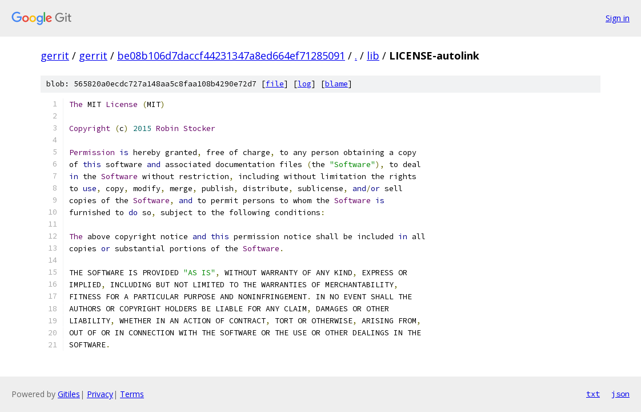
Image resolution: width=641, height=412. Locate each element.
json (620, 394)
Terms (132, 394)
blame (336, 84)
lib (373, 55)
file (275, 84)
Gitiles (69, 394)
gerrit (55, 55)
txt (593, 394)
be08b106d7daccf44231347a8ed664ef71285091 (231, 55)
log (304, 84)
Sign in (618, 18)
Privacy (100, 394)
